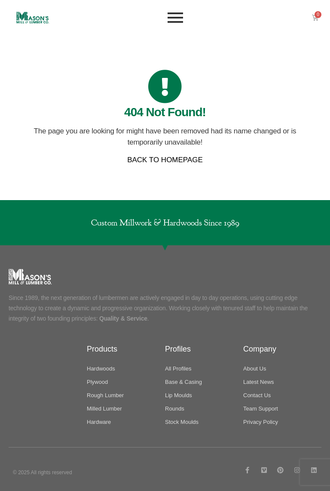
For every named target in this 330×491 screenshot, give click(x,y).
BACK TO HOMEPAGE (165, 160)
